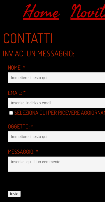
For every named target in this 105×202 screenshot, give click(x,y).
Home (41, 12)
